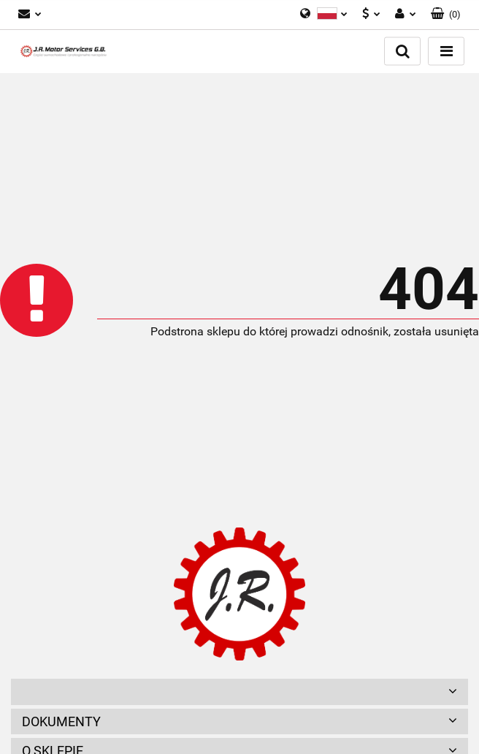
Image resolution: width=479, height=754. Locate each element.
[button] (446, 14)
